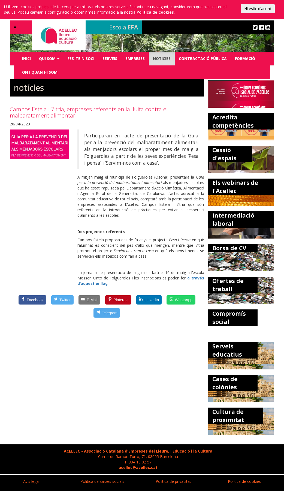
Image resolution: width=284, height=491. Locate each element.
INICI (26, 58)
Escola (123, 27)
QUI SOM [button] (49, 58)
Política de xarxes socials (102, 481)
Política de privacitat (173, 481)
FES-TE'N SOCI (81, 58)
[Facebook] (32, 300)
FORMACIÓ (245, 58)
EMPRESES (135, 58)
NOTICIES (162, 58)
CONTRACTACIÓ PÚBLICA (203, 58)
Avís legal (31, 481)
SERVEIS (109, 58)
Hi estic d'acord (257, 8)
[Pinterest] (118, 300)
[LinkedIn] (149, 300)
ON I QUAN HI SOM (40, 72)
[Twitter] (62, 300)
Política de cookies (244, 481)
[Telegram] (106, 313)
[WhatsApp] (181, 300)
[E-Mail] (89, 300)
